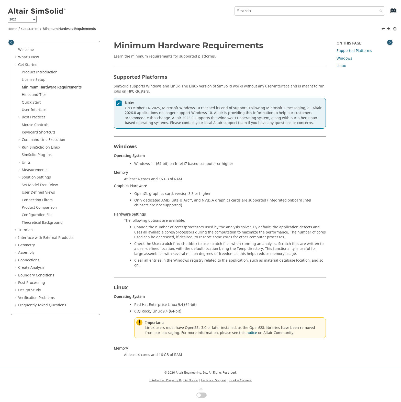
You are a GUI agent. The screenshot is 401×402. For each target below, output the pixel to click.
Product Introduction (40, 72)
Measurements (35, 170)
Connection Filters (37, 200)
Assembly (26, 252)
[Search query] (310, 11)
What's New (28, 57)
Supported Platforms (354, 50)
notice (252, 333)
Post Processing (31, 282)
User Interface (34, 110)
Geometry (26, 245)
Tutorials (25, 230)
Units (26, 162)
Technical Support (213, 380)
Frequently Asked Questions (42, 305)
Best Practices (34, 117)
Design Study (29, 290)
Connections (28, 260)
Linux (341, 66)
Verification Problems (36, 297)
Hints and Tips (34, 94)
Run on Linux (41, 147)
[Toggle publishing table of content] (11, 42)
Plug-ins (37, 155)
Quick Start (31, 102)
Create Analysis (31, 267)
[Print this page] (395, 29)
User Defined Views (38, 192)
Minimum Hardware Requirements (69, 29)
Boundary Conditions (36, 275)
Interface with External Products (45, 237)
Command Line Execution (43, 139)
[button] (16, 49)
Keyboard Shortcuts (38, 132)
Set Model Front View (40, 185)
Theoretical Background (42, 222)
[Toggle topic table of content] (390, 42)
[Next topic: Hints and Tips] (389, 29)
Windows (344, 58)
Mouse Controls (35, 125)
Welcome (26, 49)
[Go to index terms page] (388, 13)
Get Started (30, 29)
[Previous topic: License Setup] (384, 29)
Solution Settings (36, 177)
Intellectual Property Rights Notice (173, 380)
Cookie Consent (240, 380)
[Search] (380, 11)
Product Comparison (39, 207)
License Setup (34, 79)
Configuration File (37, 215)
